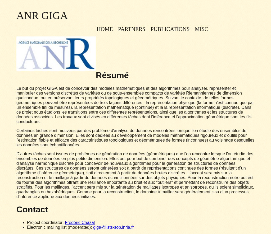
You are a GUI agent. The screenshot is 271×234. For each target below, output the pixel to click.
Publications (170, 29)
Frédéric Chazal (80, 222)
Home (105, 29)
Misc (201, 29)
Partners (131, 29)
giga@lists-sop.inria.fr (113, 227)
